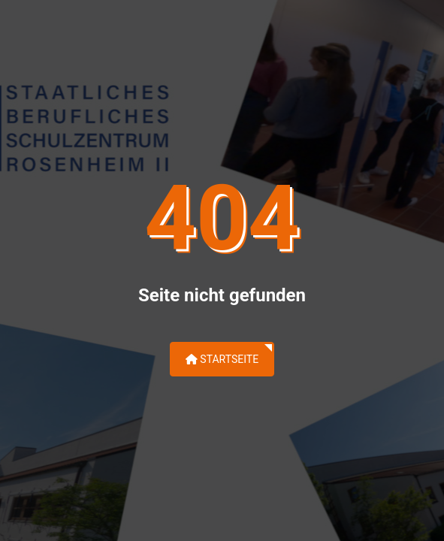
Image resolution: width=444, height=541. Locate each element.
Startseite (222, 359)
